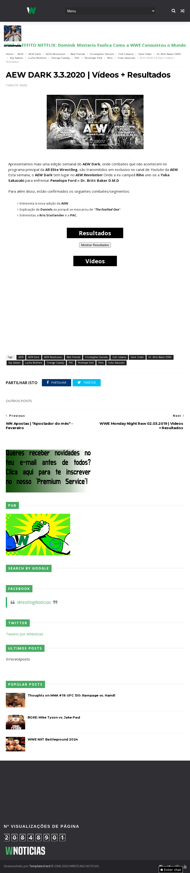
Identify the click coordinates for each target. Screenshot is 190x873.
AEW (20, 54)
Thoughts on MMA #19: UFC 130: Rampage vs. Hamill (71, 695)
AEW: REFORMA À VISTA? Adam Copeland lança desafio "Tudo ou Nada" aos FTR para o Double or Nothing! (94, 38)
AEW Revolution (56, 54)
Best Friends (77, 54)
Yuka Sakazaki (126, 57)
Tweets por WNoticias (24, 633)
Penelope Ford (93, 57)
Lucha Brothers (37, 57)
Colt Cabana (126, 54)
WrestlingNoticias (34, 602)
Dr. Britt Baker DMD (169, 54)
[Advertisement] (95, 776)
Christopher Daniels (102, 54)
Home (9, 54)
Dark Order (145, 54)
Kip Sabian (16, 57)
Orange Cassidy (60, 57)
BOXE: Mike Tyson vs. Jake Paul (54, 717)
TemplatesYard (39, 866)
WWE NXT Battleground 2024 (53, 739)
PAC (77, 57)
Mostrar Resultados (95, 245)
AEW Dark (34, 54)
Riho (110, 57)
